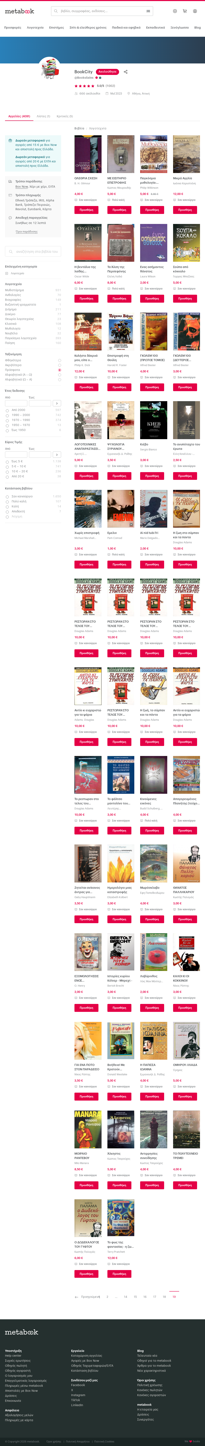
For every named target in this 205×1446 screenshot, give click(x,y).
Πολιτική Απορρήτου (79, 1441)
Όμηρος (177, 1070)
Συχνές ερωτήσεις (18, 1360)
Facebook (78, 1385)
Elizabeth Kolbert (117, 897)
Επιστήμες (56, 27)
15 (135, 1297)
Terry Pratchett (116, 1252)
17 (154, 1297)
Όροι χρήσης (55, 1441)
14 (125, 1297)
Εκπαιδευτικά (155, 27)
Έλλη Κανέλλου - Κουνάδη (183, 454)
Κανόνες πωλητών (149, 1390)
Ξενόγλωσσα (180, 27)
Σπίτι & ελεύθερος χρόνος (88, 27)
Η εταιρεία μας (147, 1409)
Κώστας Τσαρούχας (118, 1159)
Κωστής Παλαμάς (183, 897)
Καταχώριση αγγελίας (86, 1355)
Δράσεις (11, 1395)
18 (164, 1297)
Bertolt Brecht (115, 986)
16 (145, 1297)
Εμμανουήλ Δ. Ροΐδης (119, 454)
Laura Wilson (147, 276)
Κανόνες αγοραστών (151, 1395)
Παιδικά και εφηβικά (126, 27)
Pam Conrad (114, 538)
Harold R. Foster (117, 365)
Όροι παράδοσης (27, 231)
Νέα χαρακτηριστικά (151, 1370)
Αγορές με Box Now (85, 1360)
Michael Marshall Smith (84, 538)
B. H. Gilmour (82, 183)
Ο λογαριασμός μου (18, 1375)
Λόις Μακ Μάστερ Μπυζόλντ (150, 981)
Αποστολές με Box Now (21, 1390)
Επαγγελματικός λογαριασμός (26, 1380)
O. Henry (79, 986)
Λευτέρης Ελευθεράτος (115, 808)
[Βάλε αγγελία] (175, 11)
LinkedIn (77, 1405)
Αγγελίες (19, 116)
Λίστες (43, 116)
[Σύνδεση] (195, 11)
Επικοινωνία (13, 1400)
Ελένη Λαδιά (114, 276)
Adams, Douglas (84, 720)
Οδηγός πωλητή (16, 1365)
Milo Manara (81, 1163)
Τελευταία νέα (147, 1355)
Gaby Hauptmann (84, 897)
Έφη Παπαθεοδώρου (152, 893)
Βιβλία (79, 128)
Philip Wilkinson (149, 188)
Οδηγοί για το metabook (154, 1360)
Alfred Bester (148, 365)
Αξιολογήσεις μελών (19, 1415)
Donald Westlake (117, 1074)
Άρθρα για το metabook (154, 1365)
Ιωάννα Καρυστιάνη (184, 183)
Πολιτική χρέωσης (149, 1385)
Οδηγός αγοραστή (17, 1370)
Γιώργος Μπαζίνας (183, 276)
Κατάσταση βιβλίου (84, 1370)
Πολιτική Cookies (104, 1441)
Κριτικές (65, 116)
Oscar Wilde (81, 276)
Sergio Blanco (148, 449)
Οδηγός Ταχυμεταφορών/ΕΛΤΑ (92, 1365)
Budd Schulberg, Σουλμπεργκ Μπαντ (151, 808)
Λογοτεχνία (35, 27)
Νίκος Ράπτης (181, 986)
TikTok (75, 1400)
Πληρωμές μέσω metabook (24, 1385)
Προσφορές (12, 27)
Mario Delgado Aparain (149, 538)
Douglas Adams (182, 542)
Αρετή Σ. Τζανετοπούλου (83, 454)
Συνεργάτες (145, 1419)
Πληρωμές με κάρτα (19, 1420)
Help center (13, 1355)
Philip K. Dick (82, 365)
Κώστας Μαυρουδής (119, 188)
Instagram (78, 1395)
